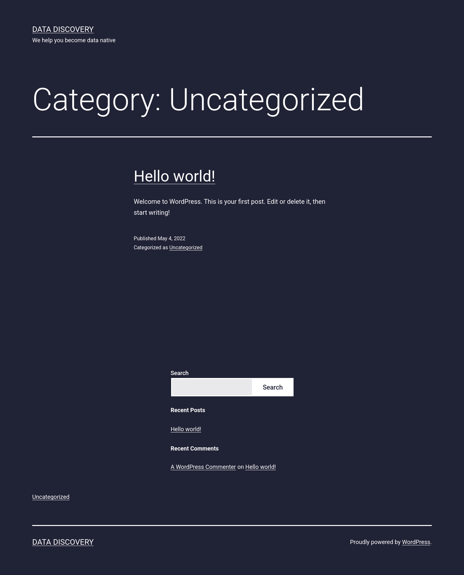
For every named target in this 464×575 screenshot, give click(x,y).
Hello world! (174, 176)
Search (179, 373)
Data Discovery (63, 29)
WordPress (416, 542)
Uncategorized (185, 247)
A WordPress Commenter (203, 466)
